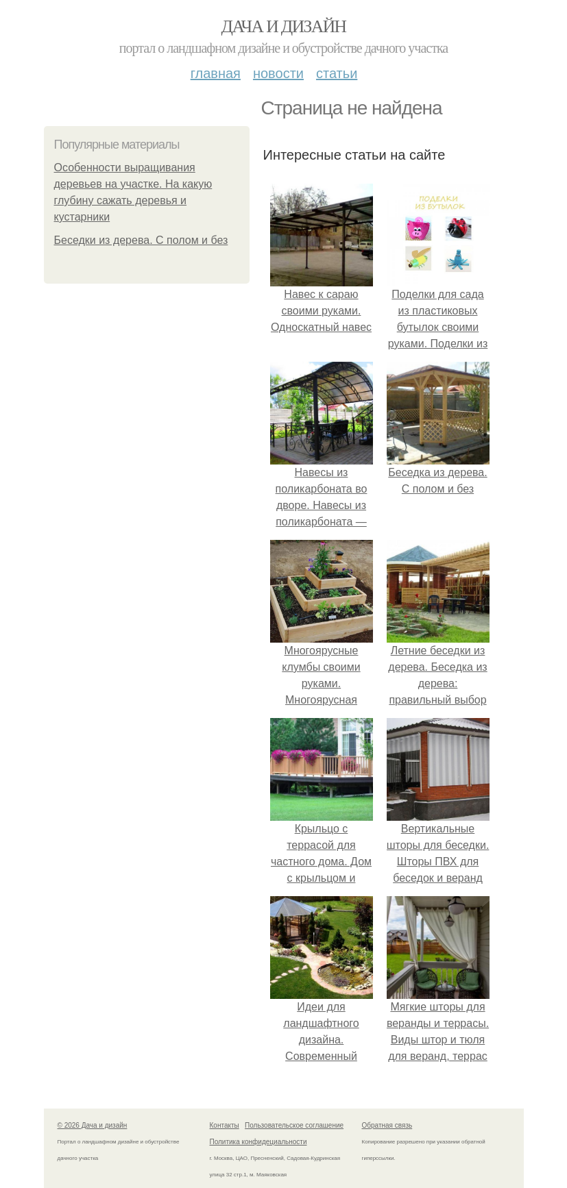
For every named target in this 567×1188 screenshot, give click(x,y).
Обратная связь (387, 1125)
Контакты (224, 1125)
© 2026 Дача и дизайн (93, 1125)
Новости (278, 73)
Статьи (336, 73)
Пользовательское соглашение (294, 1125)
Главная (216, 73)
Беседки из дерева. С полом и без (141, 240)
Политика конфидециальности (258, 1142)
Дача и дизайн (283, 26)
